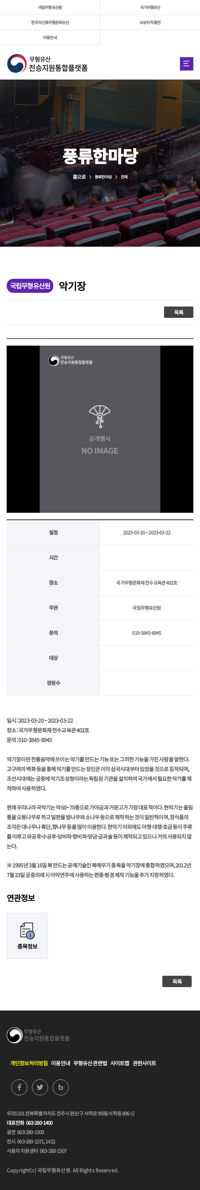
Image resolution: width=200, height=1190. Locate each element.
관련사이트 (144, 1063)
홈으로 (79, 176)
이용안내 (50, 37)
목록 (178, 312)
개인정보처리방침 (29, 1063)
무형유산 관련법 (90, 1063)
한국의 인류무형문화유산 (50, 22)
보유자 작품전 (150, 22)
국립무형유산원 (50, 7)
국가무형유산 (150, 7)
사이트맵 (119, 1063)
